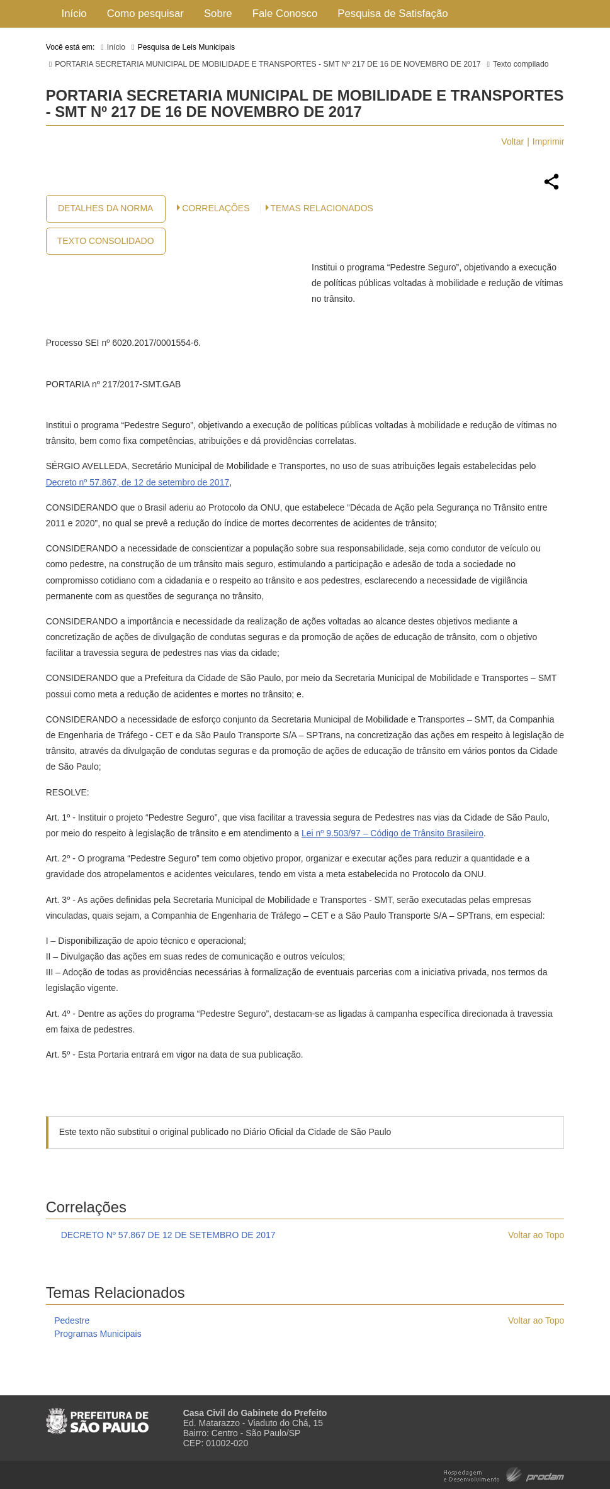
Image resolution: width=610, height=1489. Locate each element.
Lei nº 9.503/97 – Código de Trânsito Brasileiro (392, 833)
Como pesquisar (145, 13)
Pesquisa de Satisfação (392, 13)
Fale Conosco (285, 13)
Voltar (512, 141)
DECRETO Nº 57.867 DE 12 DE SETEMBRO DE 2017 (168, 1235)
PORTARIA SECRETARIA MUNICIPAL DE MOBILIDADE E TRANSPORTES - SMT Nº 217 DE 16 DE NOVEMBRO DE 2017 (267, 64)
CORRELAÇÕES (215, 208)
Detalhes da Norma (105, 208)
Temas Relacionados (322, 208)
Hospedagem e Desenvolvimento (504, 1473)
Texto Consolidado (105, 241)
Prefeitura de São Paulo (97, 1416)
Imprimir (549, 141)
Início (74, 13)
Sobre (218, 13)
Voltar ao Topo (536, 1235)
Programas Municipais (98, 1334)
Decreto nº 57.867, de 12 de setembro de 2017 (138, 482)
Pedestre (71, 1320)
